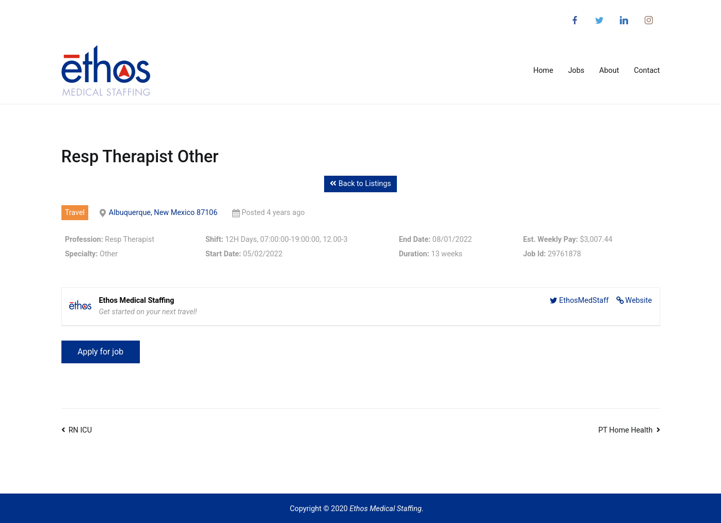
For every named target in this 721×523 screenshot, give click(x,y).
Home (543, 70)
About (609, 70)
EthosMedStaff (583, 300)
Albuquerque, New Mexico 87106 (163, 212)
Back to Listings (360, 183)
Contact (647, 70)
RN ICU (80, 430)
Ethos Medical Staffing (385, 508)
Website (639, 300)
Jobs (576, 70)
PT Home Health (625, 430)
